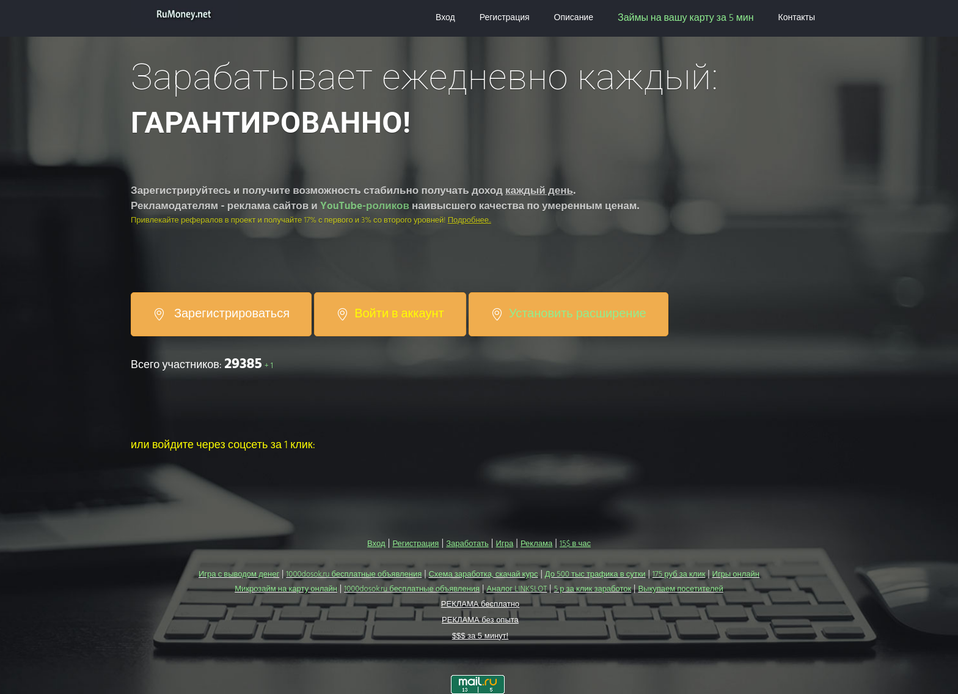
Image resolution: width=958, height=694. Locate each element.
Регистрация (505, 18)
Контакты (796, 18)
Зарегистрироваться (221, 314)
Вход (445, 18)
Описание (573, 18)
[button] (140, 463)
